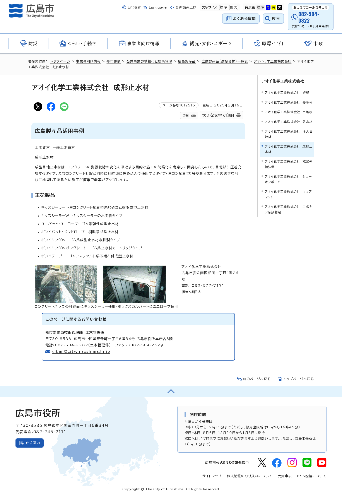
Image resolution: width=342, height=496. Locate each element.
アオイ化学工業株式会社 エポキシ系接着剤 (288, 209)
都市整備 (113, 61)
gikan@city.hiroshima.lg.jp (81, 351)
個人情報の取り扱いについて (250, 476)
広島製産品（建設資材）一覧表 (225, 61)
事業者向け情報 (88, 61)
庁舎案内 (33, 443)
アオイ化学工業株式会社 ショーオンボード (288, 179)
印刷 (186, 115)
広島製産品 (187, 61)
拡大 (233, 7)
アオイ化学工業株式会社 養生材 (289, 102)
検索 (276, 18)
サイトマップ (212, 476)
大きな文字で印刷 (218, 115)
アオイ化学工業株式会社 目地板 (289, 112)
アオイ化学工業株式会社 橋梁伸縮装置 (289, 164)
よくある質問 (244, 18)
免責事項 (285, 476)
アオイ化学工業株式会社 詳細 (287, 92)
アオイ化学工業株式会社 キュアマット (288, 194)
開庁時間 (198, 414)
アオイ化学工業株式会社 (272, 61)
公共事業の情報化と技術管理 (149, 61)
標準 (223, 7)
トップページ (60, 61)
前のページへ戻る (257, 379)
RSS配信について (312, 476)
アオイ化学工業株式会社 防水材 (289, 121)
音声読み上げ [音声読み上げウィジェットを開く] (186, 7)
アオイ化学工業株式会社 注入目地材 (289, 134)
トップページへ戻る (299, 379)
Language (158, 7)
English (135, 7)
